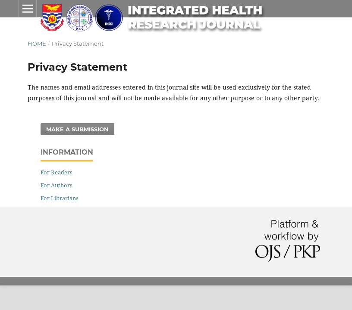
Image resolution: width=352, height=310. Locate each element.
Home (37, 43)
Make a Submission (77, 129)
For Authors (56, 185)
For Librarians (60, 198)
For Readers (56, 172)
